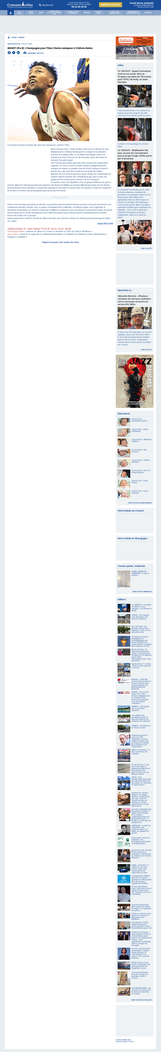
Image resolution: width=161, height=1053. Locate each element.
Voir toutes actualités (141, 1000)
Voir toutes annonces (142, 592)
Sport (41, 12)
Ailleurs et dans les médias (72, 12)
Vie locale (19, 12)
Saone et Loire (98, 12)
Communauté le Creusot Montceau (133, 12)
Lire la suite (146, 248)
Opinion (87, 12)
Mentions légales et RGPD (125, 1041)
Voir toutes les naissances (140, 503)
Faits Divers (31, 12)
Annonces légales (110, 5)
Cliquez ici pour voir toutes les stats (60, 242)
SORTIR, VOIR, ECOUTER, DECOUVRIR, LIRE (54, 13)
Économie (148, 12)
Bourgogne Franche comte (114, 12)
